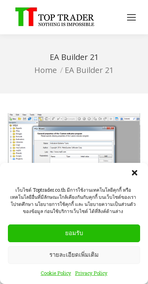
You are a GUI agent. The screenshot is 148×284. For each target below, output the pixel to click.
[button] (135, 174)
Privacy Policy (91, 274)
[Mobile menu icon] (131, 17)
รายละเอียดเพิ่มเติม (74, 255)
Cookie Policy (56, 274)
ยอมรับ (74, 234)
